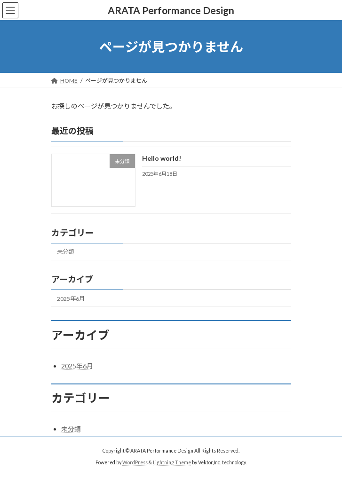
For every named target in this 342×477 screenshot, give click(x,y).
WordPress (135, 462)
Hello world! (161, 159)
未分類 (65, 252)
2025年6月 (71, 298)
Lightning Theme (172, 462)
